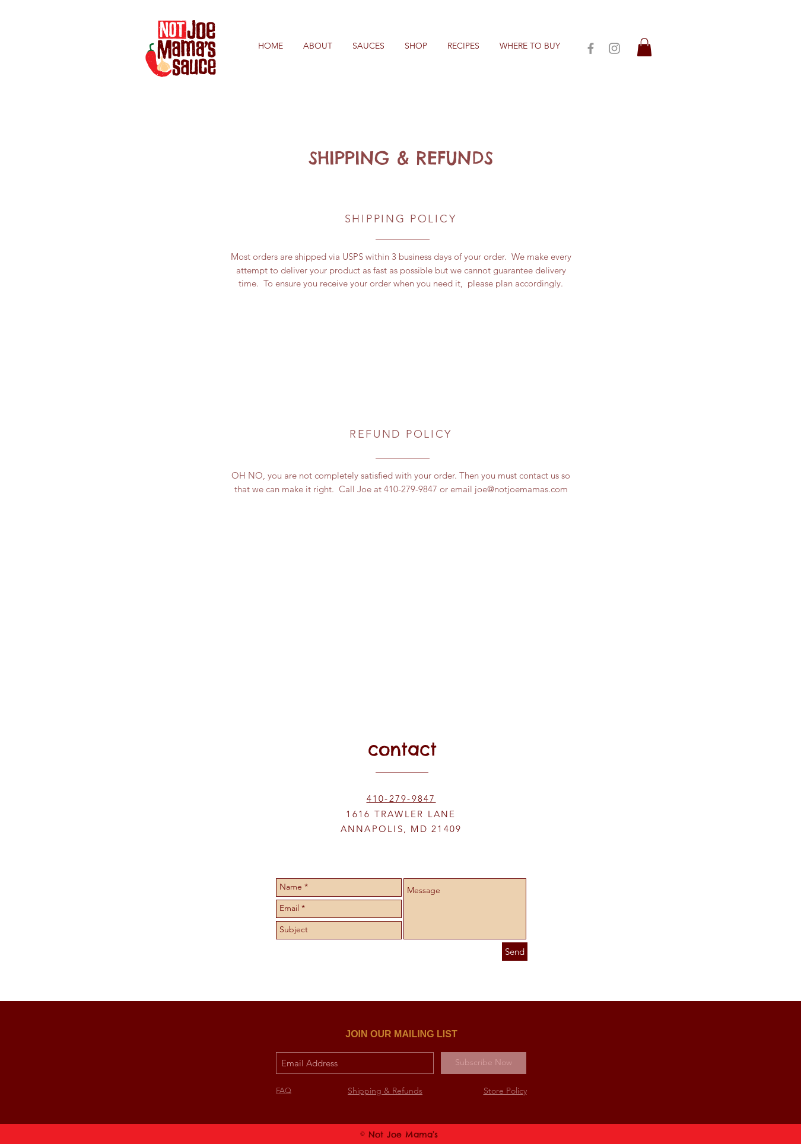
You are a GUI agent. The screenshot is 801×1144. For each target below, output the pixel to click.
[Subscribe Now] (483, 1063)
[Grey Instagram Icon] (614, 48)
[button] (463, 46)
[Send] (514, 951)
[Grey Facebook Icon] (590, 48)
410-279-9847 (401, 798)
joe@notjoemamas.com (521, 489)
